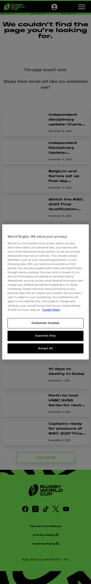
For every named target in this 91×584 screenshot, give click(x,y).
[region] (45, 291)
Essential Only (45, 335)
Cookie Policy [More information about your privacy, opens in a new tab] (51, 309)
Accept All (45, 348)
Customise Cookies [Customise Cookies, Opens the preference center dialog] (45, 323)
